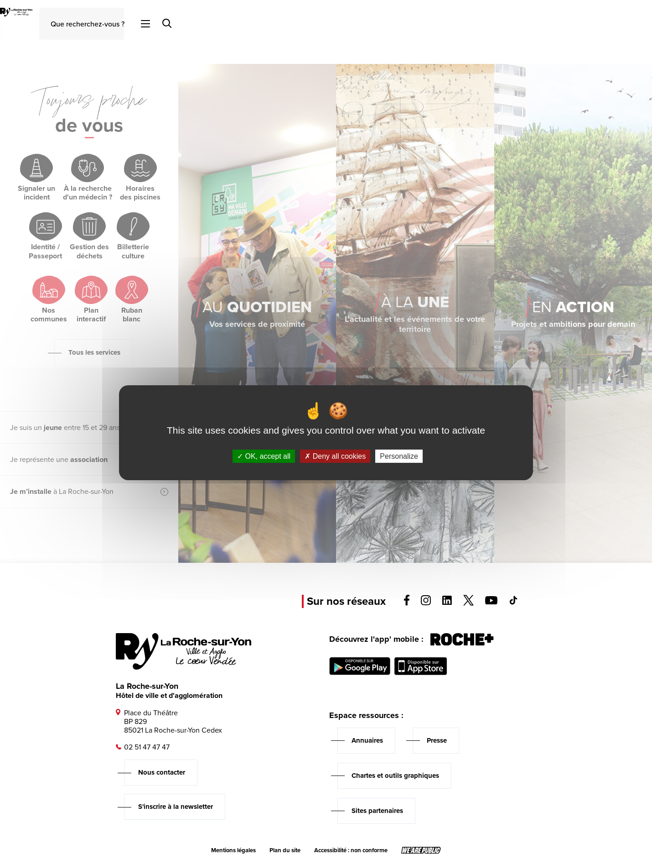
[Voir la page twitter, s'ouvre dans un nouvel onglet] (468, 603)
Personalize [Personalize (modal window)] (399, 456)
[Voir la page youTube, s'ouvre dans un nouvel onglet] (491, 602)
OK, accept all (263, 456)
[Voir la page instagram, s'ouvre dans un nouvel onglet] (426, 603)
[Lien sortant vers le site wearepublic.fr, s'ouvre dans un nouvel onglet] (421, 850)
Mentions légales (233, 850)
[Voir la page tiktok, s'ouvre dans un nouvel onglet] (513, 602)
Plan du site (284, 850)
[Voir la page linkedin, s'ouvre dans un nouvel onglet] (447, 602)
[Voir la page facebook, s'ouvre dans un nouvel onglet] (406, 603)
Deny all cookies (335, 456)
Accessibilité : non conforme (351, 850)
